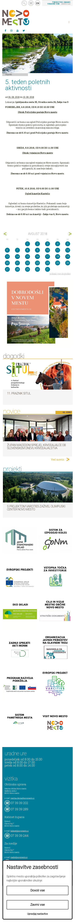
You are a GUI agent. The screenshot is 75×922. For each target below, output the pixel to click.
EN (37, 3)
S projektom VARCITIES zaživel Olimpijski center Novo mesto (36, 507)
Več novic (57, 459)
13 (7, 256)
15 (27, 256)
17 (47, 256)
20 (7, 262)
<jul (5, 233)
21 (17, 262)
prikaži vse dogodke (60, 273)
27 (7, 269)
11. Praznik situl (19, 393)
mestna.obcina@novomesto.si (22, 798)
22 (27, 262)
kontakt (31, 3)
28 (17, 269)
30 (37, 269)
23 (37, 262)
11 (57, 250)
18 (57, 256)
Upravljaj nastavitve (37, 913)
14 (17, 256)
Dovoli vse (37, 890)
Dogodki (8, 74)
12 (67, 250)
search (24, 3)
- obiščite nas (58, 3)
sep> (69, 233)
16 (37, 256)
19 (67, 256)
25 (57, 262)
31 (47, 269)
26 (67, 262)
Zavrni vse (37, 904)
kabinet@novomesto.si (20, 831)
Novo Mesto (23, 17)
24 (47, 262)
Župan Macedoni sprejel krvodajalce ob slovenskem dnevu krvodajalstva (36, 446)
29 (27, 269)
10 (47, 250)
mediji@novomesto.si (19, 857)
